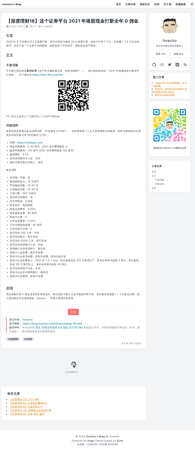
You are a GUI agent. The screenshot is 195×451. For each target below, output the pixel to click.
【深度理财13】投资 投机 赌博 (26, 413)
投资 (157, 4)
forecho (28, 319)
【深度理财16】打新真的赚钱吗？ (28, 403)
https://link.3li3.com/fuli (47, 74)
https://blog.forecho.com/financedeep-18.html (52, 323)
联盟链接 (181, 4)
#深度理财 (13, 339)
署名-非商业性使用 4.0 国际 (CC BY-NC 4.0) (62, 327)
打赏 (73, 311)
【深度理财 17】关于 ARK (24, 399)
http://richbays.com (30, 142)
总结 (154, 188)
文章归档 (130, 4)
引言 (154, 171)
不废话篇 (159, 180)
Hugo (90, 440)
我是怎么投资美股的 (165, 95)
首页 (118, 4)
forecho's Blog (11, 4)
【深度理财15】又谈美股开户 (26, 406)
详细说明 (159, 184)
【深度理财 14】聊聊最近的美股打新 (30, 410)
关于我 (167, 4)
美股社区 (145, 4)
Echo (120, 440)
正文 (154, 175)
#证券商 (28, 339)
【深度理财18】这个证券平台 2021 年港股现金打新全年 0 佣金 (72, 21)
